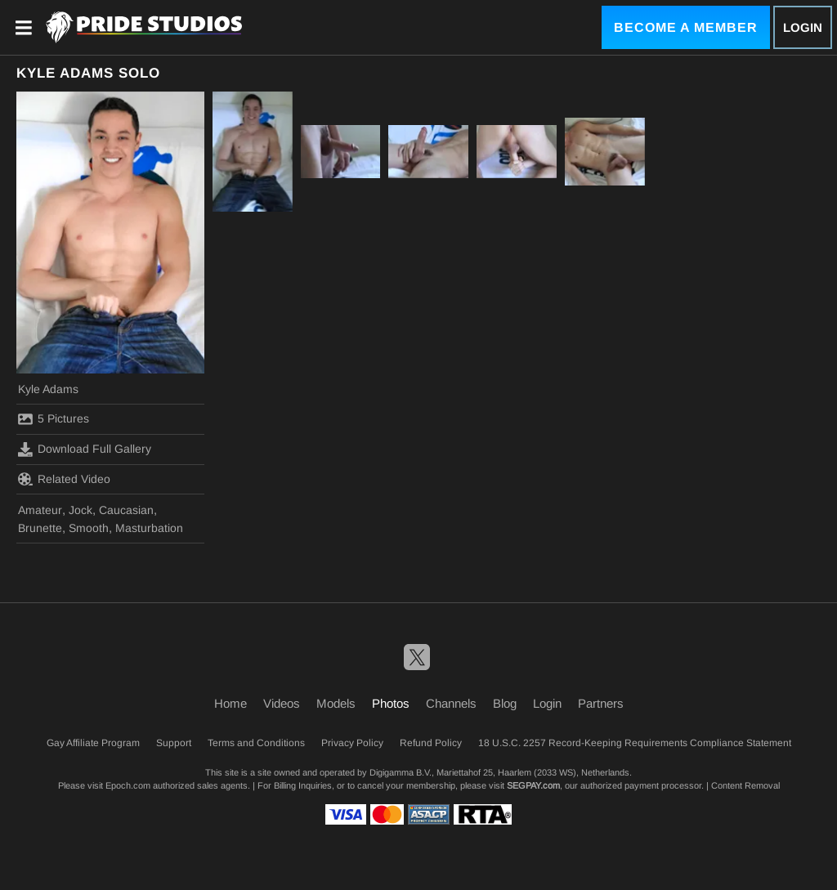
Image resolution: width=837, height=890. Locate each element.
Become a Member (686, 27)
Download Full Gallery (84, 449)
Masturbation (149, 527)
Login (802, 27)
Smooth (89, 527)
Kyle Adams (48, 389)
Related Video (64, 479)
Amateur (40, 510)
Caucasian (126, 510)
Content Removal (745, 785)
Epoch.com (127, 785)
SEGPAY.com (533, 785)
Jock (80, 510)
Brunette (40, 527)
